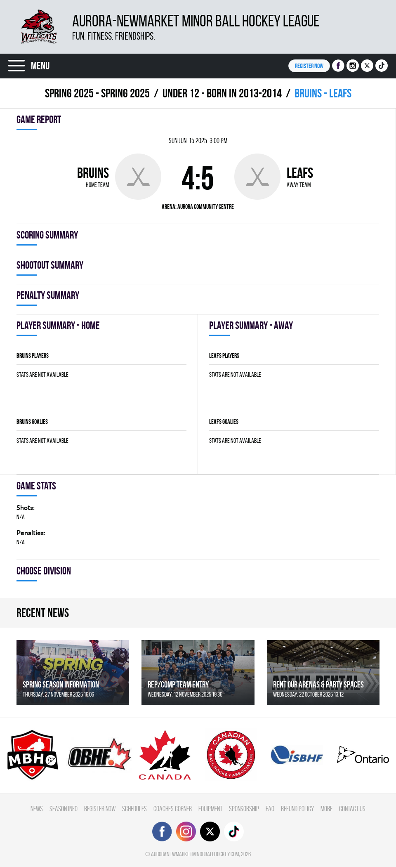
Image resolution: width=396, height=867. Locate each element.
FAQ (270, 809)
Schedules (134, 809)
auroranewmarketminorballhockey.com (195, 854)
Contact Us (352, 809)
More (326, 809)
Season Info (64, 809)
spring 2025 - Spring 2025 (97, 93)
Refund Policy (297, 809)
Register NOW (309, 65)
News (37, 809)
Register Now (100, 809)
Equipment (210, 809)
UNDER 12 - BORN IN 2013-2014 (222, 93)
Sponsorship (244, 809)
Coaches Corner (172, 809)
